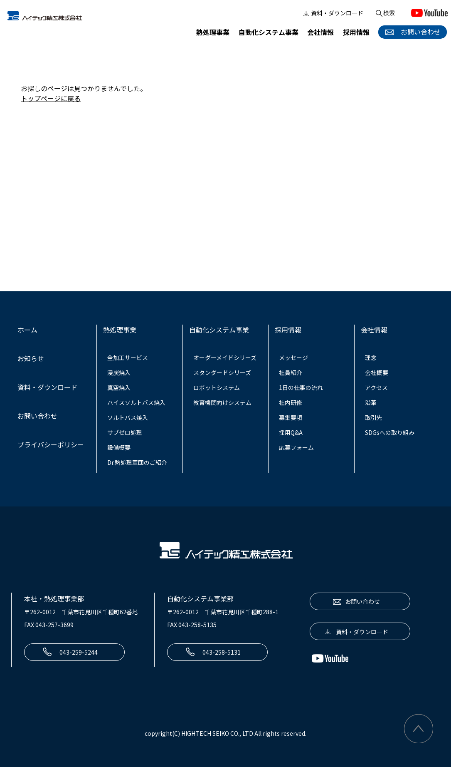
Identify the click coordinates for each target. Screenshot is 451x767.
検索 (384, 13)
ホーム (27, 330)
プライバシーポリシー (50, 444)
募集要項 (290, 417)
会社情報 (320, 32)
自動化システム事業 (268, 32)
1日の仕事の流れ (301, 387)
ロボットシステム (216, 387)
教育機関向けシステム (222, 402)
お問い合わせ (412, 32)
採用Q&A (291, 432)
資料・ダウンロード (332, 13)
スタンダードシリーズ (222, 372)
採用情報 (356, 32)
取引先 (373, 417)
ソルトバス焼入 (127, 417)
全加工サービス (127, 357)
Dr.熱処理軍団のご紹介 (137, 462)
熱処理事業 (212, 32)
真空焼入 (119, 387)
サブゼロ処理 (124, 432)
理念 (371, 357)
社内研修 (290, 402)
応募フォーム (296, 447)
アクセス (376, 387)
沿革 (371, 402)
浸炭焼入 (119, 372)
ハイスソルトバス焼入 (136, 402)
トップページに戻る (51, 98)
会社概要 (376, 372)
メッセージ (293, 357)
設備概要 (119, 447)
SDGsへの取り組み (389, 432)
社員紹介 (290, 372)
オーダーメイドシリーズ (224, 357)
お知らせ (30, 358)
